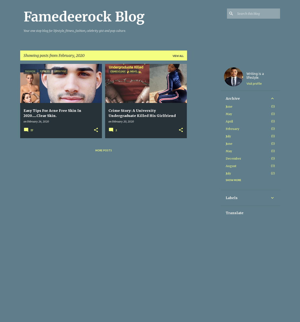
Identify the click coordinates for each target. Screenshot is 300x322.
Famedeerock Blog (84, 16)
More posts (103, 150)
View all (178, 56)
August (231, 166)
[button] (96, 130)
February (232, 129)
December (233, 158)
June (229, 106)
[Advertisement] (203, 127)
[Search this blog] (257, 13)
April (229, 121)
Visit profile (254, 83)
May (229, 114)
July (228, 136)
